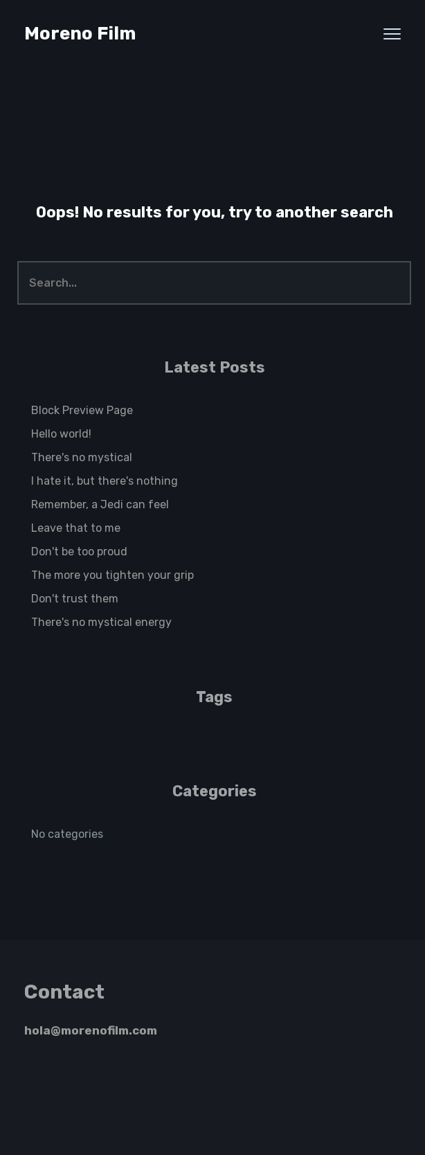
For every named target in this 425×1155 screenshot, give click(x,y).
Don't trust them (74, 598)
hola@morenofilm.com (90, 1030)
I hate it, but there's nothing (104, 480)
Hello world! (61, 433)
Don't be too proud (79, 551)
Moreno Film (80, 33)
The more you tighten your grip (112, 575)
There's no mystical (81, 457)
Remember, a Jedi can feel (100, 504)
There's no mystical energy (101, 622)
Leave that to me (75, 528)
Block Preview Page (82, 410)
